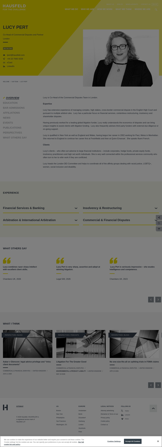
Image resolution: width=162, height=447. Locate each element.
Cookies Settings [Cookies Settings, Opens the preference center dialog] (114, 441)
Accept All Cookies (132, 441)
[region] (81, 441)
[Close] (158, 441)
